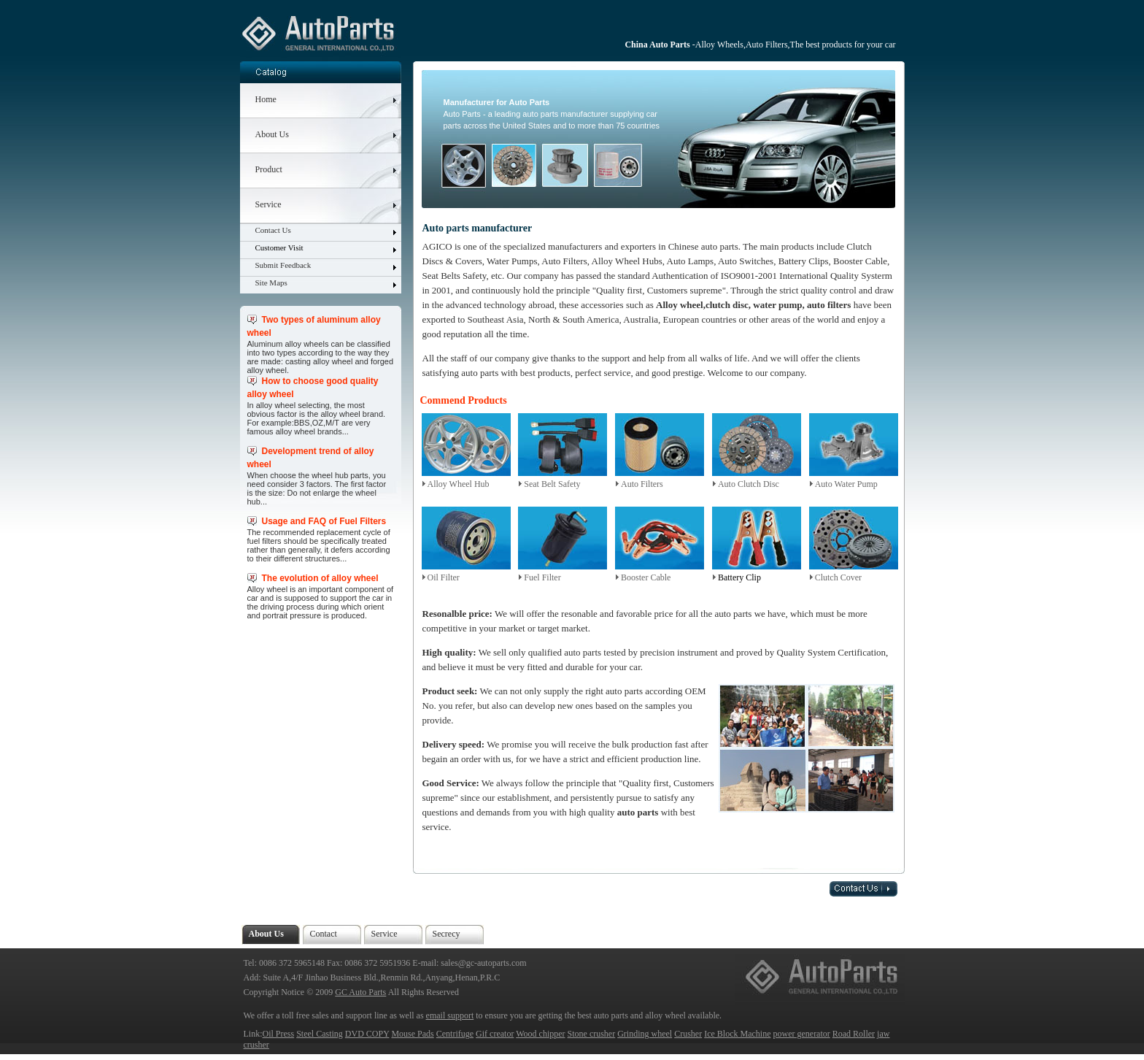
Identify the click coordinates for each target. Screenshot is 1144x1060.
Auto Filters (642, 484)
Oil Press (279, 1034)
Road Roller (853, 1034)
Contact (323, 934)
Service (268, 204)
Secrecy (446, 934)
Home (266, 99)
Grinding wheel (644, 1034)
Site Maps (271, 282)
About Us (272, 134)
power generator (801, 1034)
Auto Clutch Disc (748, 484)
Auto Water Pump (846, 484)
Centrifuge (455, 1034)
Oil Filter (444, 577)
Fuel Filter (542, 577)
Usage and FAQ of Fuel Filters (324, 521)
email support (450, 1015)
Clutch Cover (838, 577)
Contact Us (273, 230)
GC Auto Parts (360, 992)
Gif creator (495, 1034)
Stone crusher (592, 1034)
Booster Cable (645, 577)
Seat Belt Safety (552, 484)
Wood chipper (540, 1034)
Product (268, 169)
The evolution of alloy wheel (320, 578)
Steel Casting (319, 1034)
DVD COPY (367, 1034)
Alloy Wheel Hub (459, 484)
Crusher (688, 1034)
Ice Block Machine (737, 1034)
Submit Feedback (283, 265)
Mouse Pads (412, 1034)
